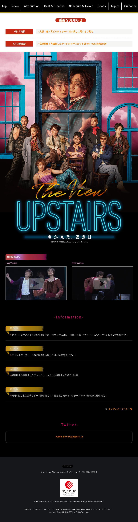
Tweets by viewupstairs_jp (69, 437)
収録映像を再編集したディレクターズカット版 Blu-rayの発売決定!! (73, 44)
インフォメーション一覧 (120, 409)
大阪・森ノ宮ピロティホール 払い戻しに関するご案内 (66, 31)
